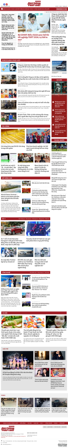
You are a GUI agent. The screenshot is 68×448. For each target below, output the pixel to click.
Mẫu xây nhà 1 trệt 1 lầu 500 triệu (40, 183)
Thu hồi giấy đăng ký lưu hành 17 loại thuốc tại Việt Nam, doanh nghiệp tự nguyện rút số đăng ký (33, 333)
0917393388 (5, 442)
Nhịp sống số (40, 272)
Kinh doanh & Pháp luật (10, 9)
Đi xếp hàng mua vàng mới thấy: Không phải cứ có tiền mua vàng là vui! (25, 168)
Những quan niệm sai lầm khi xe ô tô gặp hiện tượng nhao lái (60, 104)
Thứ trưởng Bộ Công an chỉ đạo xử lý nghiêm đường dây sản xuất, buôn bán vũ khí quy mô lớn (33, 79)
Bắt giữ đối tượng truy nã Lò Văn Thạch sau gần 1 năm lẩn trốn (59, 179)
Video (42, 9)
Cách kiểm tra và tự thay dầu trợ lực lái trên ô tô (60, 126)
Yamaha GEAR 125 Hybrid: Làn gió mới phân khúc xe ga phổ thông (38, 240)
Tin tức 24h (57, 427)
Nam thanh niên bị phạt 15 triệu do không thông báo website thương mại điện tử (42, 169)
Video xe (47, 218)
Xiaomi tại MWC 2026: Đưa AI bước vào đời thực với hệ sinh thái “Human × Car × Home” (40, 287)
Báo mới (64, 427)
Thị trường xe (22, 218)
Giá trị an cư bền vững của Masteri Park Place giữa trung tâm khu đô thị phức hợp (40, 202)
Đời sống (20, 9)
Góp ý (60, 6)
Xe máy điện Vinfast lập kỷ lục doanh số (8, 261)
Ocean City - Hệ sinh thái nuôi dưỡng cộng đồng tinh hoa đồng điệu (41, 211)
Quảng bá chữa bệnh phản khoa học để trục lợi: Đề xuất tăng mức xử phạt (59, 207)
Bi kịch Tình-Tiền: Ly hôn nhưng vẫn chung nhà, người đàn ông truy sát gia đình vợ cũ (33, 115)
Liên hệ (56, 6)
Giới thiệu (50, 427)
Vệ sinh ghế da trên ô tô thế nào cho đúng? (60, 132)
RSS (45, 427)
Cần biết (47, 9)
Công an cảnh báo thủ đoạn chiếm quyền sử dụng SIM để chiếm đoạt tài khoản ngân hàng (34, 66)
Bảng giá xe (41, 218)
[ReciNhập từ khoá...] (61, 9)
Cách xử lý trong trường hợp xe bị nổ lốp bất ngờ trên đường (60, 119)
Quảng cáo (65, 6)
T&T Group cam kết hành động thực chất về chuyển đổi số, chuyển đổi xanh (40, 305)
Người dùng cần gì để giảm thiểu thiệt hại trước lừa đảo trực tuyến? (41, 296)
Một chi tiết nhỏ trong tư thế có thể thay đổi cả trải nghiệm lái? (41, 263)
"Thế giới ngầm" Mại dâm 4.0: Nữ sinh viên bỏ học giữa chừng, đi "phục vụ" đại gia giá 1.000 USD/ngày (56, 333)
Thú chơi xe (28, 218)
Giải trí (29, 9)
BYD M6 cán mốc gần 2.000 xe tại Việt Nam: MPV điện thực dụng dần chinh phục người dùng (25, 263)
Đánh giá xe (35, 218)
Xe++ (33, 9)
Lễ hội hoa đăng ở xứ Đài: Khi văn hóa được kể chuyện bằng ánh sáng (17, 373)
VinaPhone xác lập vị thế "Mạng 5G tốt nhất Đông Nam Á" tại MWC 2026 (41, 279)
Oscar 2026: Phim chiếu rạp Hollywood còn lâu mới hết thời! (41, 364)
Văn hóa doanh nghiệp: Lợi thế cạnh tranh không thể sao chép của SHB (37, 148)
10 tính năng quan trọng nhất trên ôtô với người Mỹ (60, 111)
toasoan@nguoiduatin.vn (7, 444)
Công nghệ (37, 9)
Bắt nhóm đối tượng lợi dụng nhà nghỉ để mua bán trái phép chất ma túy (34, 92)
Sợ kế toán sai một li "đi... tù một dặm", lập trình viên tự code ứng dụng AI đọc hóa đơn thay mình (8, 169)
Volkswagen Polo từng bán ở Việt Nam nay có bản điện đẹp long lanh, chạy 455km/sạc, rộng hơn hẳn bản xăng (59, 188)
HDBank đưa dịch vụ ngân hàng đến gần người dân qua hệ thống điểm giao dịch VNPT (10, 292)
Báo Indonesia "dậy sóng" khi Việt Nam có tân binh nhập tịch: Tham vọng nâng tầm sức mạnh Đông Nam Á (59, 199)
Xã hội (25, 9)
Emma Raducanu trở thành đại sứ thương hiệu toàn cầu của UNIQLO (58, 364)
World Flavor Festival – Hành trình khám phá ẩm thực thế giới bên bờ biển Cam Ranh (10, 197)
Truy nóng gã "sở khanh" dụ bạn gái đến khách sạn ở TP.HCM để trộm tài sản (59, 163)
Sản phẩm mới (33, 272)
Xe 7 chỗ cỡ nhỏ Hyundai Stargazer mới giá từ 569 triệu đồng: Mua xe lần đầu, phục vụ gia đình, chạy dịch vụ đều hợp (12, 241)
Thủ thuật (47, 272)
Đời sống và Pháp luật (56, 76)
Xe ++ (4, 219)
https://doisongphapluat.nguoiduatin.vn (8, 432)
